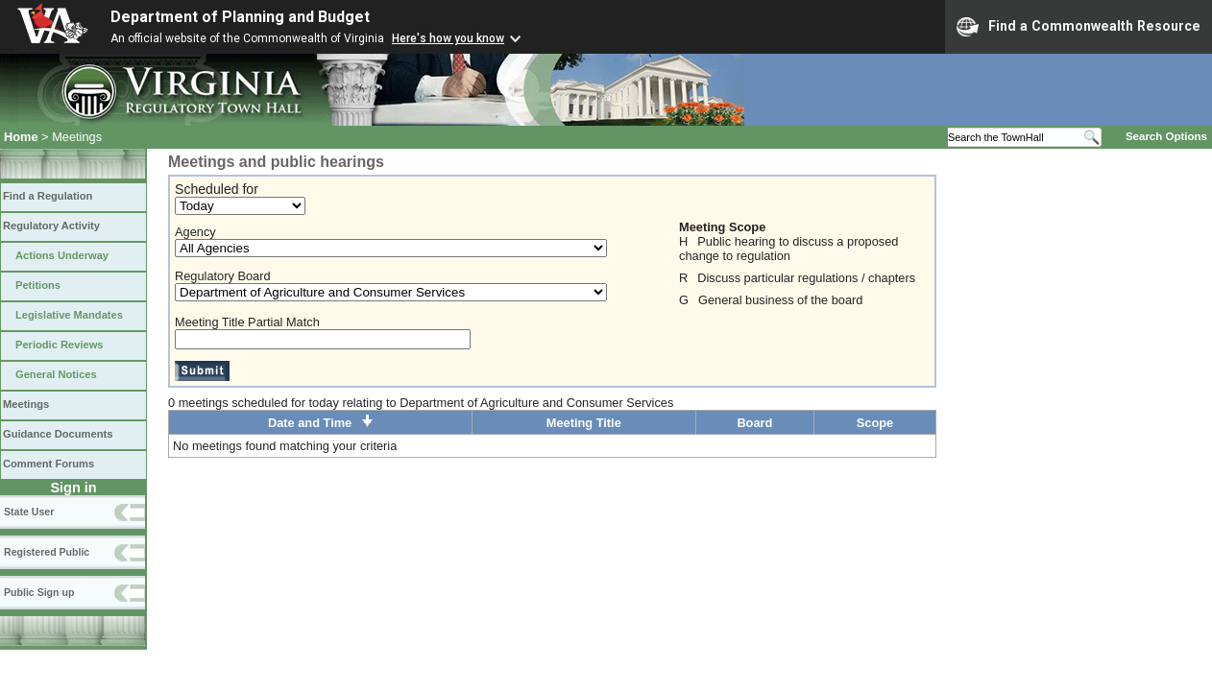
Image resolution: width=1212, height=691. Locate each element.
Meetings (26, 404)
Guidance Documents (57, 434)
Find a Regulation (47, 196)
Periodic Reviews (59, 344)
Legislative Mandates (69, 315)
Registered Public (46, 552)
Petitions (38, 285)
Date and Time (320, 423)
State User (29, 511)
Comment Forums (48, 463)
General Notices (56, 374)
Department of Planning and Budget (240, 17)
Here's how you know (448, 38)
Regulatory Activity (51, 225)
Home (21, 137)
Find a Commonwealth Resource (1078, 26)
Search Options (1166, 136)
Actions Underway (62, 255)
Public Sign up (39, 592)
